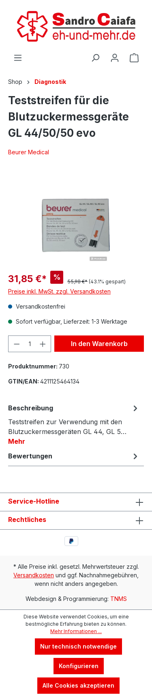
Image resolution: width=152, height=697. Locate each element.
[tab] (74, 424)
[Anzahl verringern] (16, 343)
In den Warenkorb (99, 344)
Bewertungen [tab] (74, 456)
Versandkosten (33, 575)
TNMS (118, 598)
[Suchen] (95, 58)
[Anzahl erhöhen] (42, 343)
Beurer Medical (28, 152)
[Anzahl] (30, 343)
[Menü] (18, 58)
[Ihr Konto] (114, 58)
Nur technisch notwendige (78, 646)
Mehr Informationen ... (76, 631)
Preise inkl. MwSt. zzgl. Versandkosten (59, 291)
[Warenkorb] (134, 58)
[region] (76, 218)
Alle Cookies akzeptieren (78, 685)
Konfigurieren (78, 665)
